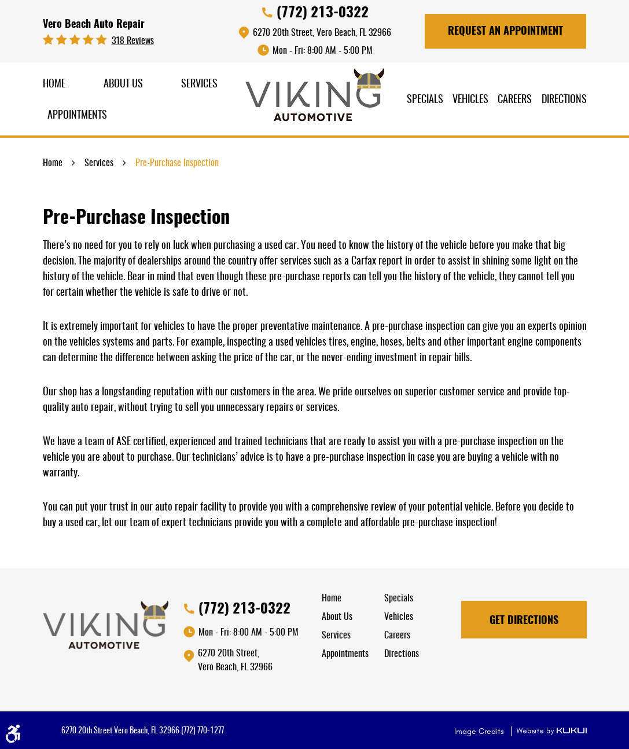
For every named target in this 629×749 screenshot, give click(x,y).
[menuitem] (54, 85)
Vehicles (470, 100)
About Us (123, 84)
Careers (515, 100)
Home (54, 84)
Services (199, 84)
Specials (425, 100)
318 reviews (133, 41)
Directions (564, 100)
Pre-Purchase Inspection (177, 163)
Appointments (77, 116)
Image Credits (480, 731)
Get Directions (524, 621)
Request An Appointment (505, 32)
